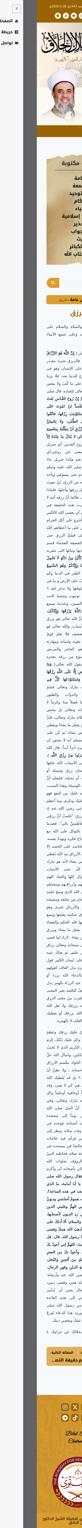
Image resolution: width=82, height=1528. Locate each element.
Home (63, 299)
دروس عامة (44, 299)
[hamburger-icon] (76, 131)
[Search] (16, 283)
